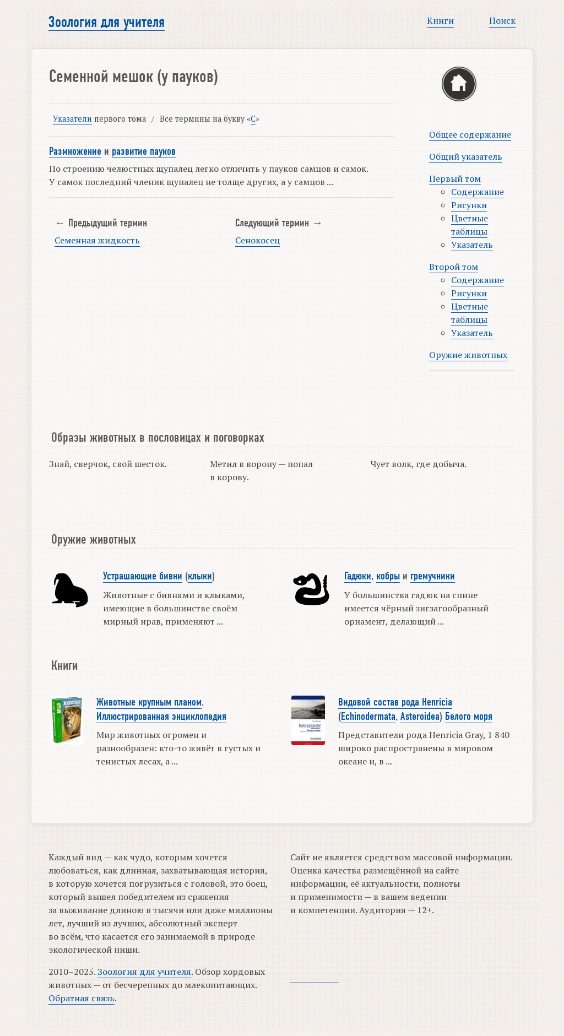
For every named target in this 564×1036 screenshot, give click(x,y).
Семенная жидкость (97, 240)
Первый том (455, 178)
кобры (388, 576)
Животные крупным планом (149, 702)
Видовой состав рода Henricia (395, 702)
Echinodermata (368, 716)
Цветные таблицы (469, 224)
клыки (200, 576)
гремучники (432, 576)
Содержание (477, 192)
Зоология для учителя (106, 22)
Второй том (453, 267)
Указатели (72, 118)
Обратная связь (81, 998)
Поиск (502, 20)
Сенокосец (257, 240)
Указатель (472, 244)
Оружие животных (468, 355)
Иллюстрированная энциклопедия (161, 716)
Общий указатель (465, 156)
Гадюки (357, 576)
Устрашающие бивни (142, 576)
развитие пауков (144, 151)
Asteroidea (420, 716)
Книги (440, 20)
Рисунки (469, 205)
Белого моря (468, 716)
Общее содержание (470, 134)
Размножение (75, 151)
